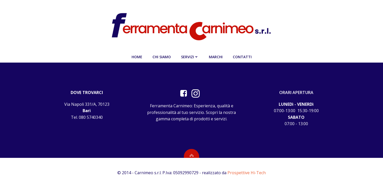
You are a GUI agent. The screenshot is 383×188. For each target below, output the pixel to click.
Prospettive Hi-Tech (246, 172)
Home (137, 56)
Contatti (242, 56)
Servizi (190, 56)
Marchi (216, 56)
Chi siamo (161, 56)
